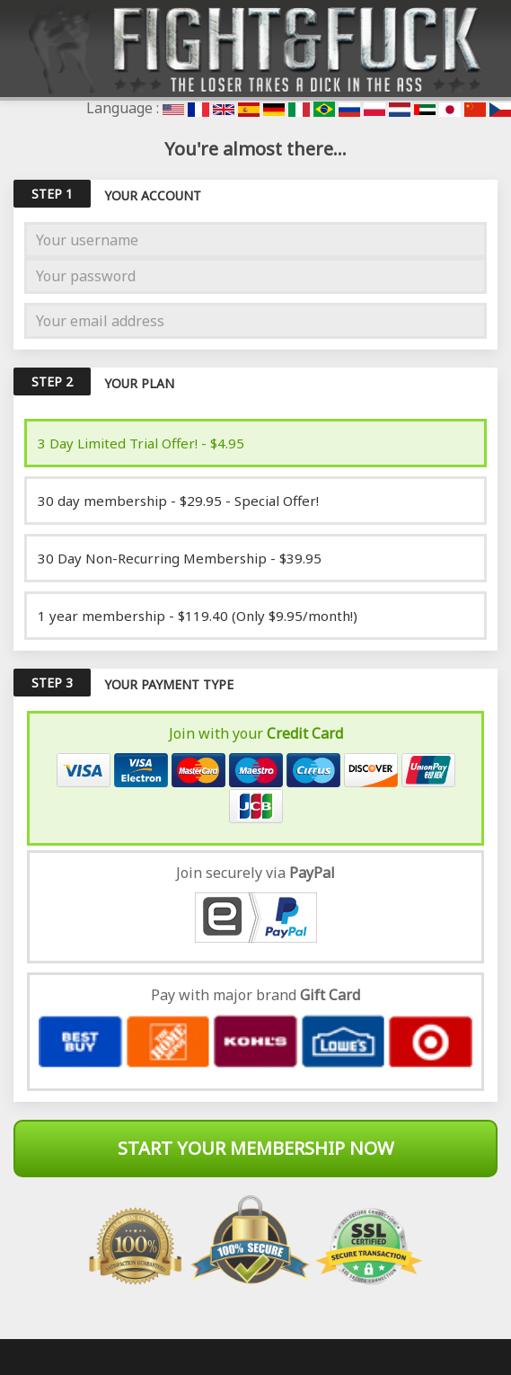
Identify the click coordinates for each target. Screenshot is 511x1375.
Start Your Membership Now (256, 1148)
